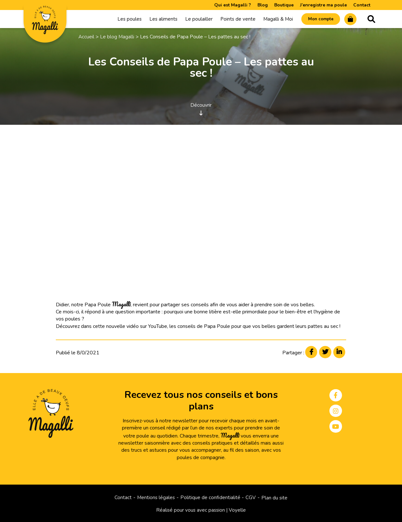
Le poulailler (192, 19)
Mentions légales (155, 497)
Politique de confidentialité (211, 497)
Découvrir (201, 109)
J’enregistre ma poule (323, 5)
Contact (361, 5)
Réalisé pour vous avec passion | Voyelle (201, 510)
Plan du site (275, 497)
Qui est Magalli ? (232, 5)
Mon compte (316, 20)
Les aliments (157, 19)
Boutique (284, 5)
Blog (262, 5)
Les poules (123, 19)
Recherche (371, 20)
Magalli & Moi (271, 19)
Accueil (86, 38)
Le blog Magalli (117, 38)
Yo (151, 327)
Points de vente (231, 19)
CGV (251, 497)
